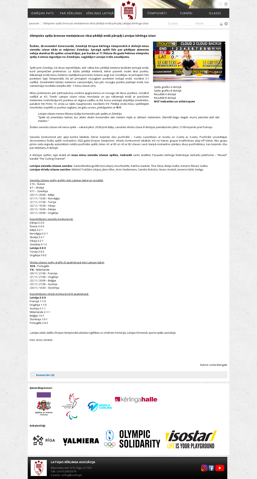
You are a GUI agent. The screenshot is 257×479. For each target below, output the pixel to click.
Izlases (215, 13)
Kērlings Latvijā (100, 13)
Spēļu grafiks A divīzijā (167, 87)
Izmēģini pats (42, 13)
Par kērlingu (71, 13)
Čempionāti (157, 13)
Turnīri (186, 13)
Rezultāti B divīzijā (165, 98)
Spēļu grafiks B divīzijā (167, 90)
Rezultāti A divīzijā (165, 94)
